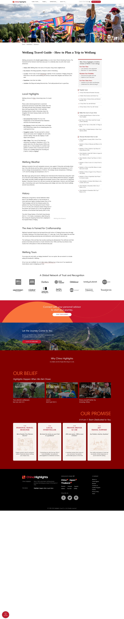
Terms (93, 493)
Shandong (36, 44)
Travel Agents (95, 481)
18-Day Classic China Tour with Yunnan (88, 106)
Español (76, 486)
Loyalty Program (96, 487)
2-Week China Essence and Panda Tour (88, 95)
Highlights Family (67, 476)
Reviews (94, 483)
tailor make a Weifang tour (48, 262)
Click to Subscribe (32, 341)
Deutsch (63, 486)
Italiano (63, 488)
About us (94, 479)
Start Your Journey (96, 1)
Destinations (29, 44)
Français (70, 486)
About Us (62, 1)
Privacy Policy (95, 491)
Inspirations (53, 1)
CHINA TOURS (35, 1)
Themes (44, 1)
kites (34, 98)
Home (23, 44)
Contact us (95, 485)
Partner (94, 489)
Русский (69, 488)
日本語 (75, 488)
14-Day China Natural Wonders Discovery (89, 92)
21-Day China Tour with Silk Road (87, 103)
